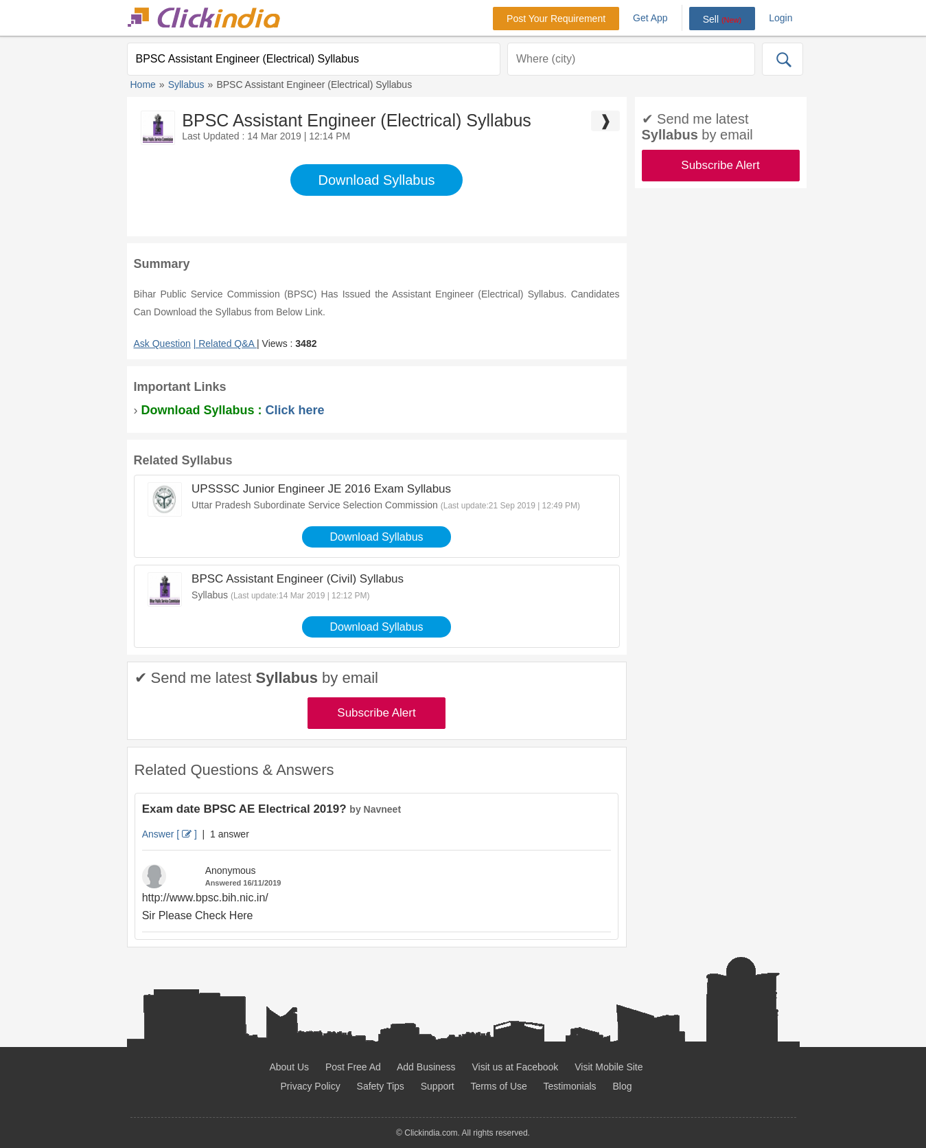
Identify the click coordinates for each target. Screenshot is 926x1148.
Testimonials (570, 1086)
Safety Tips (380, 1086)
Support (437, 1086)
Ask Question (162, 343)
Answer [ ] (169, 834)
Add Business (426, 1066)
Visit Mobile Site (609, 1066)
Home (143, 84)
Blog (622, 1086)
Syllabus (186, 84)
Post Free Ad (353, 1066)
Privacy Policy (310, 1086)
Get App (650, 17)
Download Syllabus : (233, 410)
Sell (722, 19)
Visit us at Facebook (515, 1066)
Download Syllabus (376, 180)
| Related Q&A (225, 343)
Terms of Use (498, 1086)
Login (780, 17)
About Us (289, 1066)
